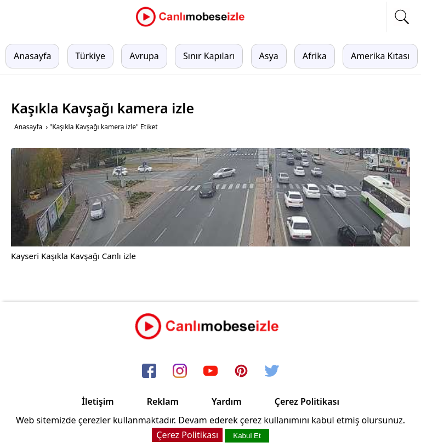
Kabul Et (246, 436)
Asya (268, 56)
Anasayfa (32, 56)
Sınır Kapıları (209, 56)
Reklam (163, 401)
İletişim (98, 401)
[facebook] (149, 372)
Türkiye (90, 56)
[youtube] (210, 372)
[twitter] (272, 372)
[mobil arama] (402, 17)
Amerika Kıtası (380, 56)
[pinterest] (241, 372)
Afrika (315, 56)
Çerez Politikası (307, 401)
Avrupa (144, 56)
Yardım (227, 401)
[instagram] (180, 372)
